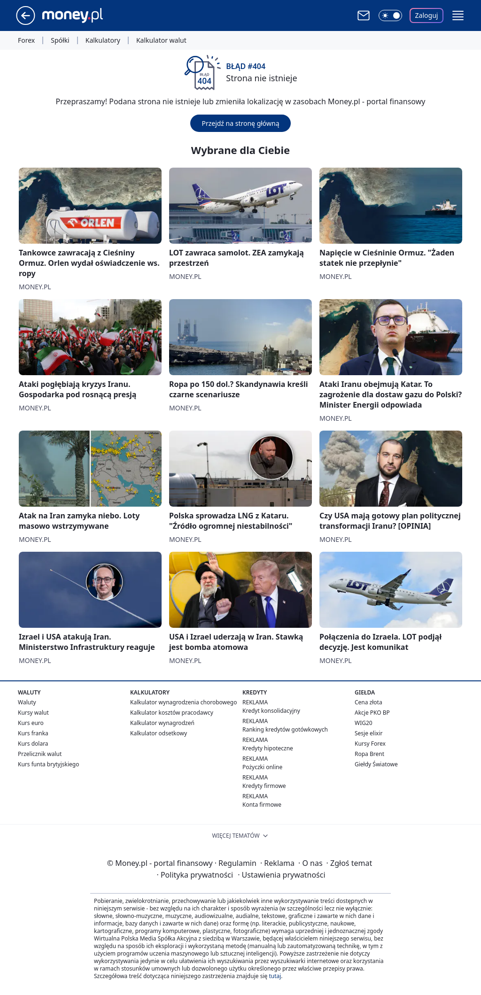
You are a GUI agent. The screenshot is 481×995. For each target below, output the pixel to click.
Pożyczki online (262, 767)
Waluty (27, 702)
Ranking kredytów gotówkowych (285, 729)
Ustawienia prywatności (281, 875)
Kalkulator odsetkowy (158, 733)
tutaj (275, 976)
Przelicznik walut (40, 754)
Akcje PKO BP (372, 713)
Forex (26, 40)
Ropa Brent (369, 754)
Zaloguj (426, 15)
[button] (457, 15)
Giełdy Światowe (376, 764)
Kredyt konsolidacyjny (271, 711)
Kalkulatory (102, 40)
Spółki (60, 40)
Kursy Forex (370, 744)
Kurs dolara (33, 744)
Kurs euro (31, 723)
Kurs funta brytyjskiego (48, 764)
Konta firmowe (261, 805)
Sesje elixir (368, 733)
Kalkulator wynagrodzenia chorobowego (183, 702)
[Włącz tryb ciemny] (390, 15)
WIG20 (363, 723)
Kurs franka (33, 733)
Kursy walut (33, 713)
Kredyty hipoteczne (267, 748)
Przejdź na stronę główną (240, 123)
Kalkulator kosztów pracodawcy (171, 713)
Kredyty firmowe (264, 786)
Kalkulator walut (161, 40)
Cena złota (368, 702)
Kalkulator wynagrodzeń (162, 723)
